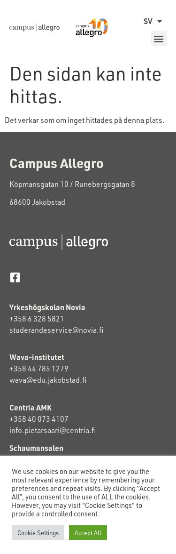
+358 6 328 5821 (36, 318)
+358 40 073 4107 (39, 419)
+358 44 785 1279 (39, 368)
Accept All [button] (88, 533)
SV (153, 21)
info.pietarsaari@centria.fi (52, 430)
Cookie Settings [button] (38, 533)
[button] (159, 38)
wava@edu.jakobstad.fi (47, 380)
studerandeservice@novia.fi (57, 330)
